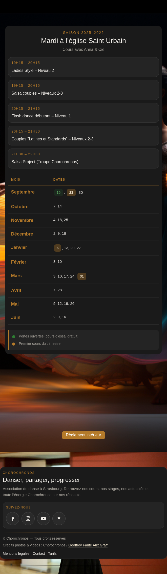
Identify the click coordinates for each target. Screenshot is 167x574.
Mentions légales (16, 553)
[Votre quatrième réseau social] (59, 518)
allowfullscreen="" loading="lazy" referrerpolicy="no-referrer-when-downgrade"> (83, 392)
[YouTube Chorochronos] (43, 518)
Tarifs (52, 553)
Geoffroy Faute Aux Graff (88, 545)
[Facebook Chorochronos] (12, 518)
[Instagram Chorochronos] (28, 518)
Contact (39, 553)
